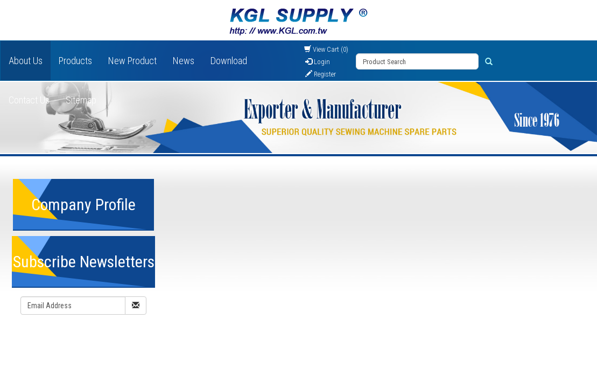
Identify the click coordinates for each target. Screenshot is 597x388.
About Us (26, 60)
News (183, 60)
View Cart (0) (326, 49)
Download (228, 60)
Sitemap (81, 100)
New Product (132, 60)
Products (75, 60)
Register (320, 74)
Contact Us (29, 100)
